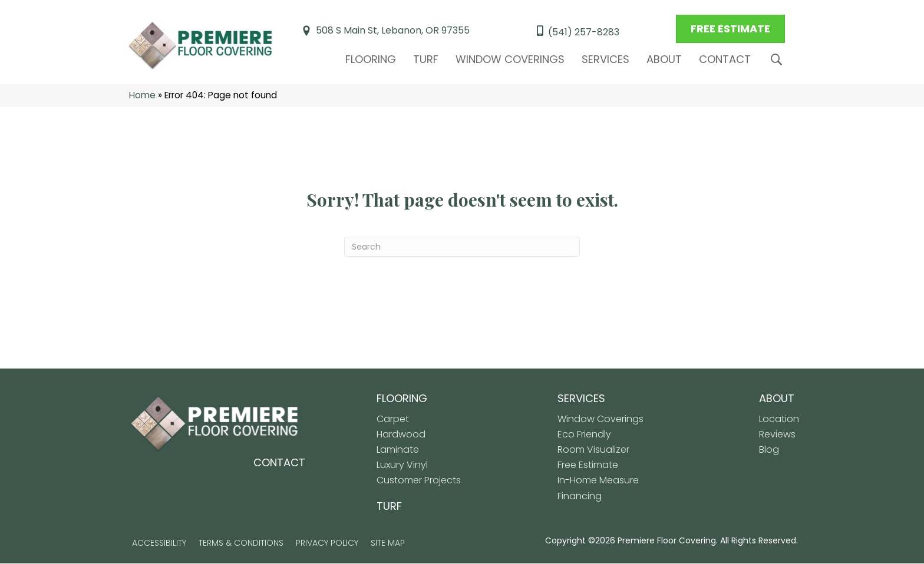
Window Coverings (510, 59)
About (664, 59)
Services (605, 59)
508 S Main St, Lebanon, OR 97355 (393, 31)
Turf (425, 59)
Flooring (370, 59)
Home (142, 95)
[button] (779, 60)
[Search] (462, 247)
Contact (725, 59)
